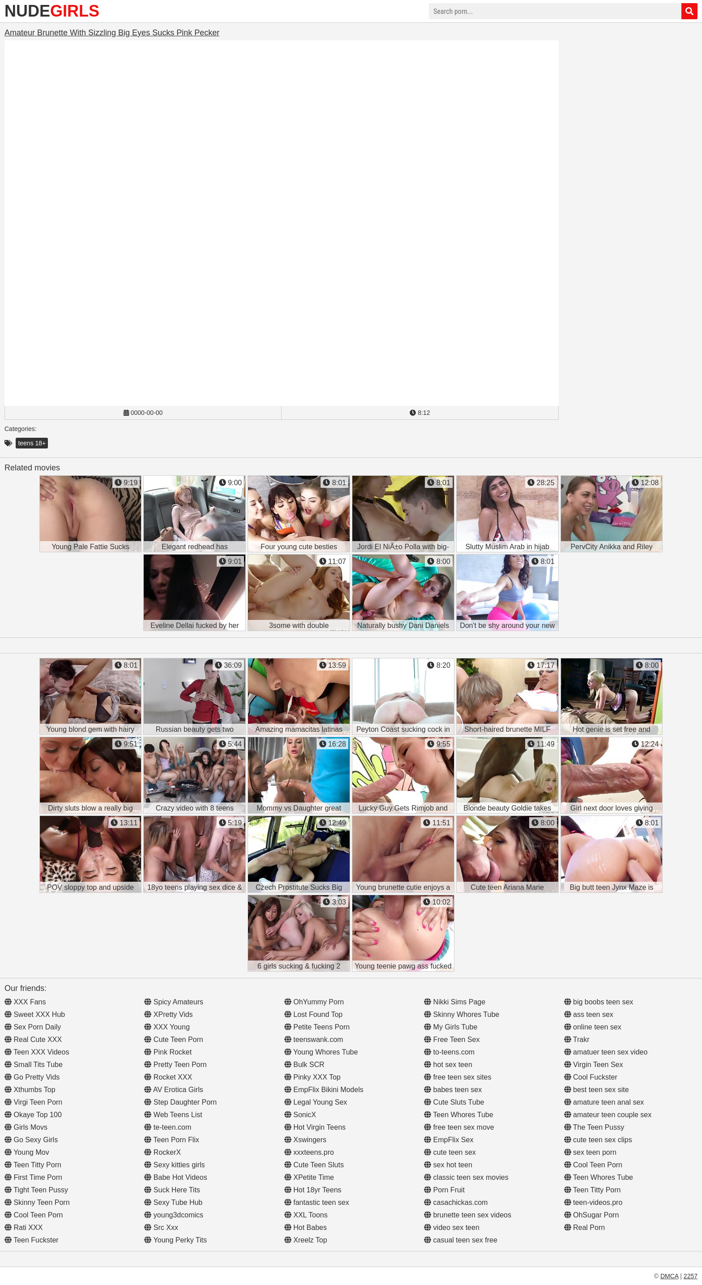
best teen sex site (596, 1089)
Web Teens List (173, 1115)
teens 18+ (32, 443)
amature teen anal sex (604, 1102)
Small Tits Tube (33, 1064)
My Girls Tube (450, 1027)
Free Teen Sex (451, 1039)
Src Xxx (161, 1227)
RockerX (162, 1152)
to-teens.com (449, 1052)
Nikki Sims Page (454, 1002)
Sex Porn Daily (32, 1027)
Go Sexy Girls (31, 1140)
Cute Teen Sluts (314, 1165)
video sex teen (451, 1227)
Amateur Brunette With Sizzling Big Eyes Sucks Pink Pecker (111, 32)
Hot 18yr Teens (313, 1190)
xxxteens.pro (309, 1152)
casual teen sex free (460, 1240)
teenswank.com (313, 1039)
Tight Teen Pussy (36, 1190)
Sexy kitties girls (174, 1165)
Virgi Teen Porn (33, 1102)
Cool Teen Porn (33, 1215)
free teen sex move (459, 1127)
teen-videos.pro (593, 1202)
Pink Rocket (168, 1052)
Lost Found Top (313, 1014)
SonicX (300, 1115)
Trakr (577, 1039)
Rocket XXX (168, 1077)
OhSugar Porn (591, 1215)
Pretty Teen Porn (175, 1064)
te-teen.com (167, 1127)
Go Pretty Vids (32, 1077)
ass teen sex (588, 1014)
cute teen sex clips (598, 1140)
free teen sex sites (457, 1077)
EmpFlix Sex (448, 1140)
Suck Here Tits (172, 1190)
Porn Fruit (444, 1190)
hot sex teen (448, 1064)
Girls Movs (25, 1127)
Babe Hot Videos (175, 1177)
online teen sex (592, 1027)
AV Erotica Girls (173, 1089)
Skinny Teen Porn (37, 1202)
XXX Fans (25, 1002)
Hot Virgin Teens (315, 1127)
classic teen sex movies (466, 1177)
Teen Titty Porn (32, 1165)
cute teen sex (450, 1152)
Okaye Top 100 (33, 1115)
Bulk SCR (304, 1064)
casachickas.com (456, 1202)
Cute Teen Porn (173, 1039)
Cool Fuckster (590, 1077)
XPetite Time (309, 1177)
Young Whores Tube (321, 1052)
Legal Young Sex (315, 1102)
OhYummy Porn (314, 1002)
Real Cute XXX (33, 1039)
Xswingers (305, 1140)
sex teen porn (590, 1152)
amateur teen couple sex (608, 1115)
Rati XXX (23, 1227)
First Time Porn (33, 1177)
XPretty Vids (168, 1014)
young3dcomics (173, 1215)
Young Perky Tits (175, 1240)
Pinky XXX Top (312, 1077)
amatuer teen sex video (606, 1052)
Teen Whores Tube (458, 1115)
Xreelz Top (305, 1240)
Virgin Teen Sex (593, 1064)
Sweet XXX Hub (34, 1014)
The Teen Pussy (594, 1127)
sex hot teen (448, 1165)
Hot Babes (305, 1227)
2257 (691, 1276)
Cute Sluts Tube (454, 1102)
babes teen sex (453, 1089)
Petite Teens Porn (317, 1027)
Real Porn (584, 1227)
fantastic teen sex (316, 1202)
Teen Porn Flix (171, 1140)
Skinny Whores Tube (461, 1014)
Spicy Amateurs (173, 1002)
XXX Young (166, 1027)
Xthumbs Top (30, 1089)
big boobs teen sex (599, 1002)
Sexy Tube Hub (173, 1202)
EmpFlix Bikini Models (324, 1089)
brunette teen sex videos (467, 1215)
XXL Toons (306, 1215)
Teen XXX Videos (36, 1052)
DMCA (669, 1276)
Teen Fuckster (31, 1240)
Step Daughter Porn (180, 1102)
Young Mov (26, 1152)
